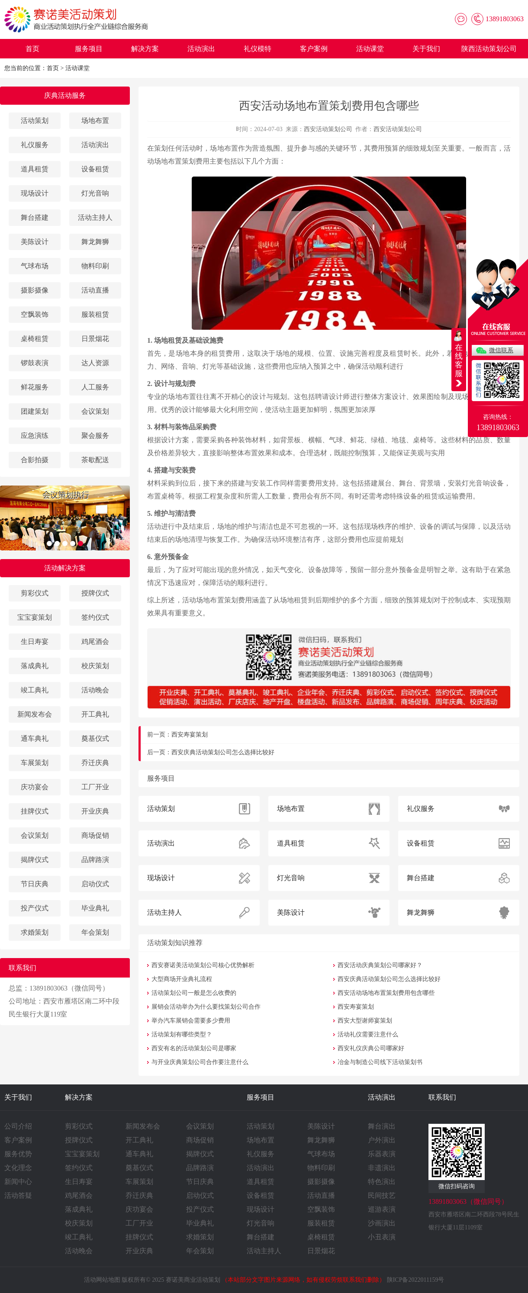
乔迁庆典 (95, 762)
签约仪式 (95, 617)
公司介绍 (18, 1126)
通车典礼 (34, 738)
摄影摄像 (34, 290)
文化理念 (18, 1167)
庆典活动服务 (65, 95)
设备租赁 (95, 169)
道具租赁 (34, 169)
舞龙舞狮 (95, 241)
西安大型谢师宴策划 (365, 1020)
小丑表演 (382, 1237)
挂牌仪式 (34, 811)
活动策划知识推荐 (175, 942)
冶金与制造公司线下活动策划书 (380, 1062)
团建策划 (34, 411)
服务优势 (18, 1154)
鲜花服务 (34, 387)
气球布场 (34, 266)
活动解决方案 (65, 568)
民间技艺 (382, 1195)
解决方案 (145, 48)
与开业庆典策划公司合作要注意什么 (199, 1062)
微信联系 (501, 350)
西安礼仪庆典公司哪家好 (371, 1048)
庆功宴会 (34, 787)
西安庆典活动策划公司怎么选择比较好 (222, 752)
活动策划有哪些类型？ (181, 1034)
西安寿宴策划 (189, 734)
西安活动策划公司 (328, 129)
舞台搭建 (34, 217)
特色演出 (382, 1181)
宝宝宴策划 (34, 617)
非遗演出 (382, 1167)
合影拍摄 (34, 459)
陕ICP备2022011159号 (415, 1280)
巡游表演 (382, 1209)
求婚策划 (34, 932)
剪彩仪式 (34, 593)
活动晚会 (95, 690)
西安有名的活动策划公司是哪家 (193, 1048)
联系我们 (442, 1097)
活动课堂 (370, 48)
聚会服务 (95, 435)
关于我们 (426, 48)
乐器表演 (382, 1154)
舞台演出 (382, 1126)
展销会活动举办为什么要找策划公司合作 (206, 1007)
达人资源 (95, 363)
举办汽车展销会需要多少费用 (190, 1020)
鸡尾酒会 (95, 641)
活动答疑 (18, 1195)
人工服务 (95, 387)
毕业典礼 (95, 908)
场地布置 (95, 120)
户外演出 (382, 1140)
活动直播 (95, 290)
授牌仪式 (95, 593)
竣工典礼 (34, 690)
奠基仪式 (95, 738)
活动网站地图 (102, 1280)
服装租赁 (95, 314)
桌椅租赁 (34, 338)
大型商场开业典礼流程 (181, 979)
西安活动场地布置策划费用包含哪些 (386, 993)
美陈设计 (34, 241)
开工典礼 (95, 714)
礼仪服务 (34, 144)
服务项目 (89, 48)
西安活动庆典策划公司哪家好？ (380, 965)
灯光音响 (95, 193)
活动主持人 (95, 217)
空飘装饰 (34, 314)
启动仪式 (95, 884)
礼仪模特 (257, 48)
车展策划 (34, 762)
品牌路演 (95, 859)
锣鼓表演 (34, 363)
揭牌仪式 (34, 859)
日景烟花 (95, 338)
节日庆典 (34, 884)
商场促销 (95, 835)
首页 (32, 48)
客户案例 (314, 48)
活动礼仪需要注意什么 (368, 1034)
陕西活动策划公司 (489, 48)
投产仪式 (34, 908)
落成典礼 (34, 665)
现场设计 (34, 193)
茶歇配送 (95, 459)
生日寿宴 (34, 641)
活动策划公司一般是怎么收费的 (193, 993)
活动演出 (201, 48)
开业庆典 (95, 811)
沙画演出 (382, 1223)
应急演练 (34, 435)
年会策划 (95, 932)
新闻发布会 (34, 714)
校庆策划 (95, 665)
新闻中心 (18, 1181)
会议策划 (95, 411)
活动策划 (34, 120)
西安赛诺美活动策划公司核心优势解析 (202, 965)
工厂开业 (95, 787)
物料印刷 (95, 266)
